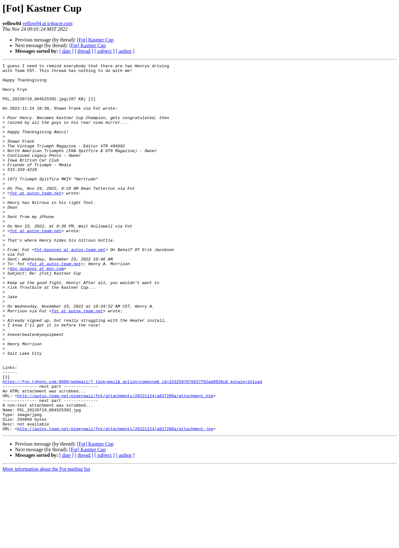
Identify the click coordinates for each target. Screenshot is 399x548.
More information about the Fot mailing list (46, 542)
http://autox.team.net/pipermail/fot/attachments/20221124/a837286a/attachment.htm (115, 462)
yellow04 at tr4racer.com (48, 23)
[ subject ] (104, 51)
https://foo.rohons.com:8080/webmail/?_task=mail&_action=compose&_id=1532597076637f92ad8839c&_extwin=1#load (132, 445)
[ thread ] (84, 51)
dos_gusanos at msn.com (37, 310)
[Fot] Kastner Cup (95, 39)
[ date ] (66, 51)
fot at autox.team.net (35, 219)
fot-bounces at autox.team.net (69, 287)
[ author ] (125, 51)
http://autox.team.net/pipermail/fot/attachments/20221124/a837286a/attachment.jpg (115, 502)
